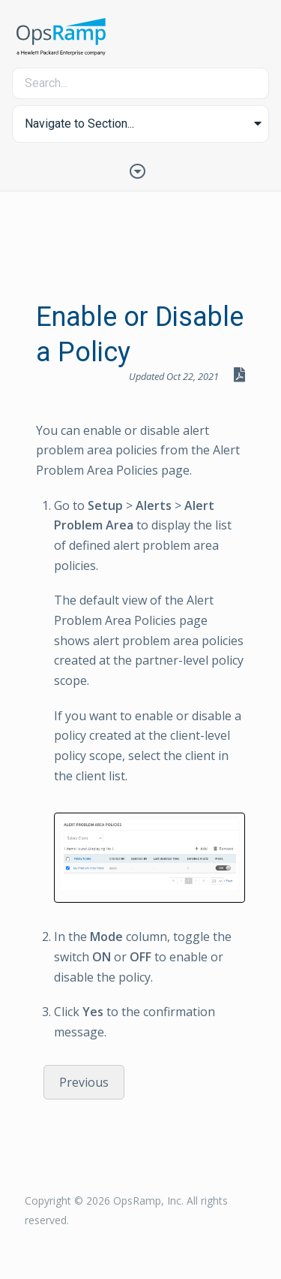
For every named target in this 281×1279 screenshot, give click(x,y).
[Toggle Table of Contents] (141, 170)
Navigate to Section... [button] (79, 123)
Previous (84, 1082)
